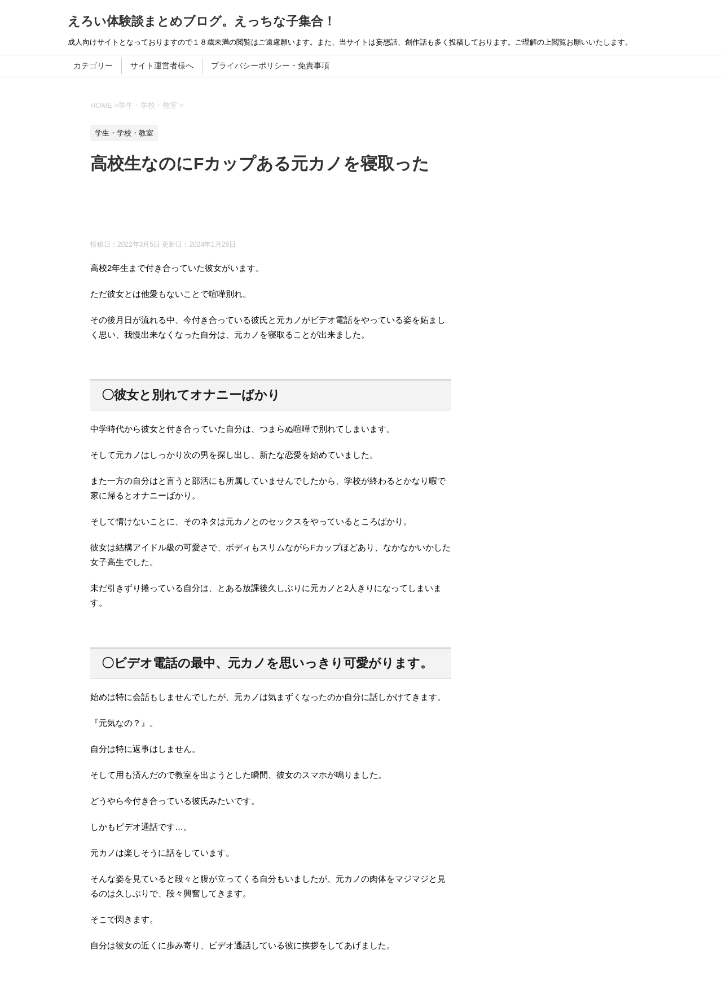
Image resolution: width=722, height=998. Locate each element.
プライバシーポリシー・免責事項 (270, 65)
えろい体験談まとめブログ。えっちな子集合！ (202, 21)
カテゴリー (93, 65)
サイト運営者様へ (161, 65)
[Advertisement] (295, 211)
